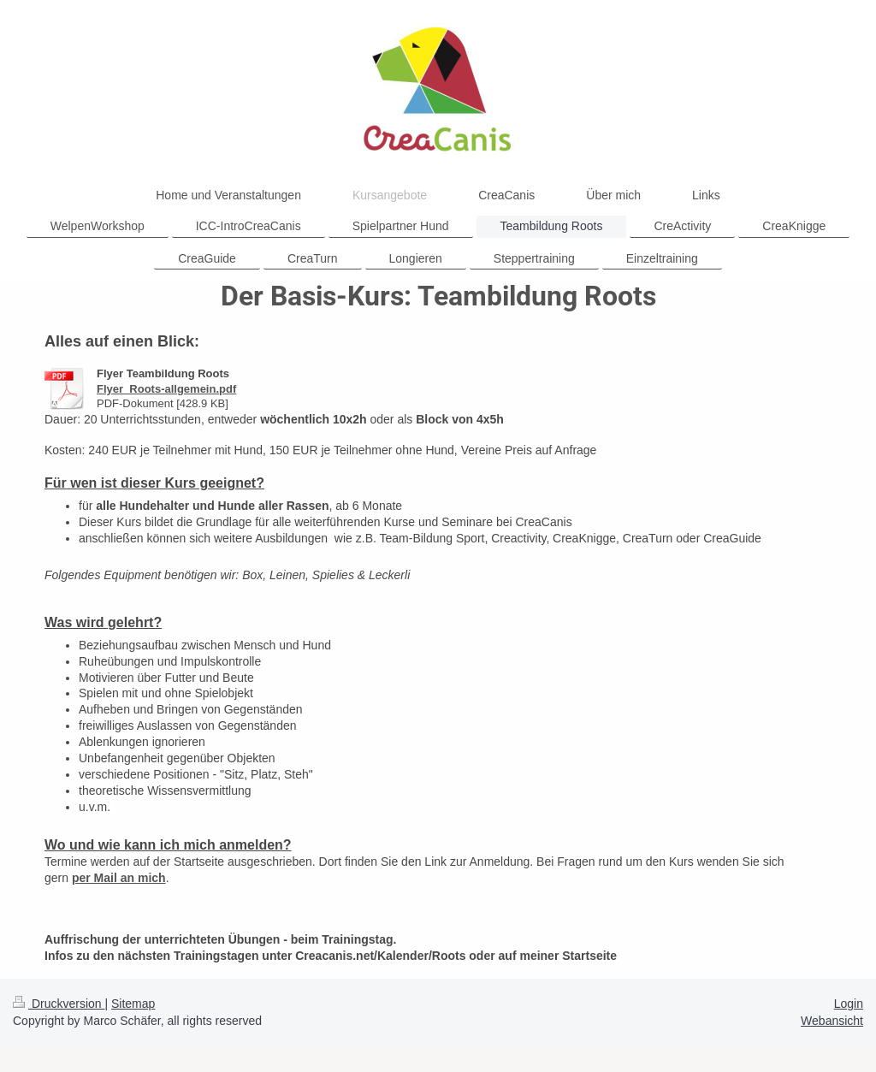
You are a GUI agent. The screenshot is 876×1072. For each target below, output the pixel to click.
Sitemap (133, 1003)
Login (848, 1003)
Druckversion (58, 1003)
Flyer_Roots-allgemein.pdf (166, 388)
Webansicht (832, 1021)
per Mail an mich (119, 878)
